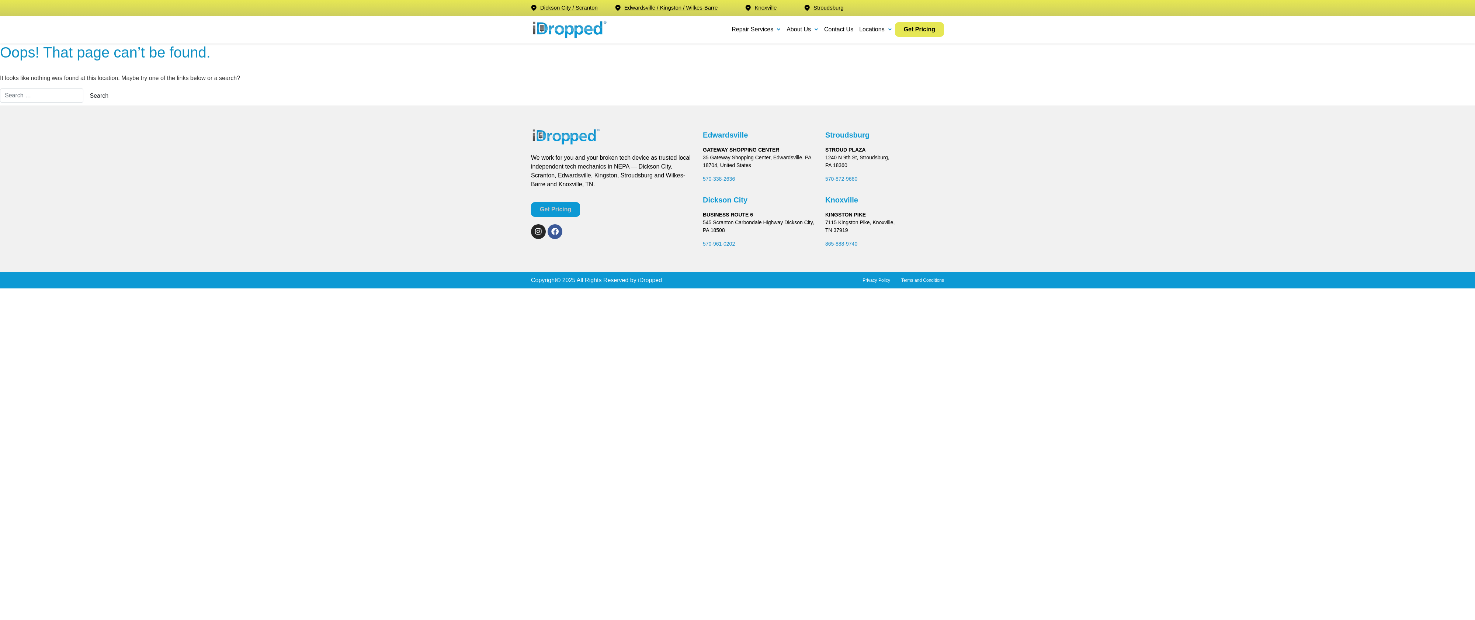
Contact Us (838, 29)
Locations (875, 29)
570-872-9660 (841, 179)
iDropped (649, 280)
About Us (802, 29)
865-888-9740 (841, 244)
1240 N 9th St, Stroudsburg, (857, 157)
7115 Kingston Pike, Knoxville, (860, 222)
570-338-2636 (719, 179)
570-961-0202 (719, 244)
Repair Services (756, 29)
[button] (756, 29)
